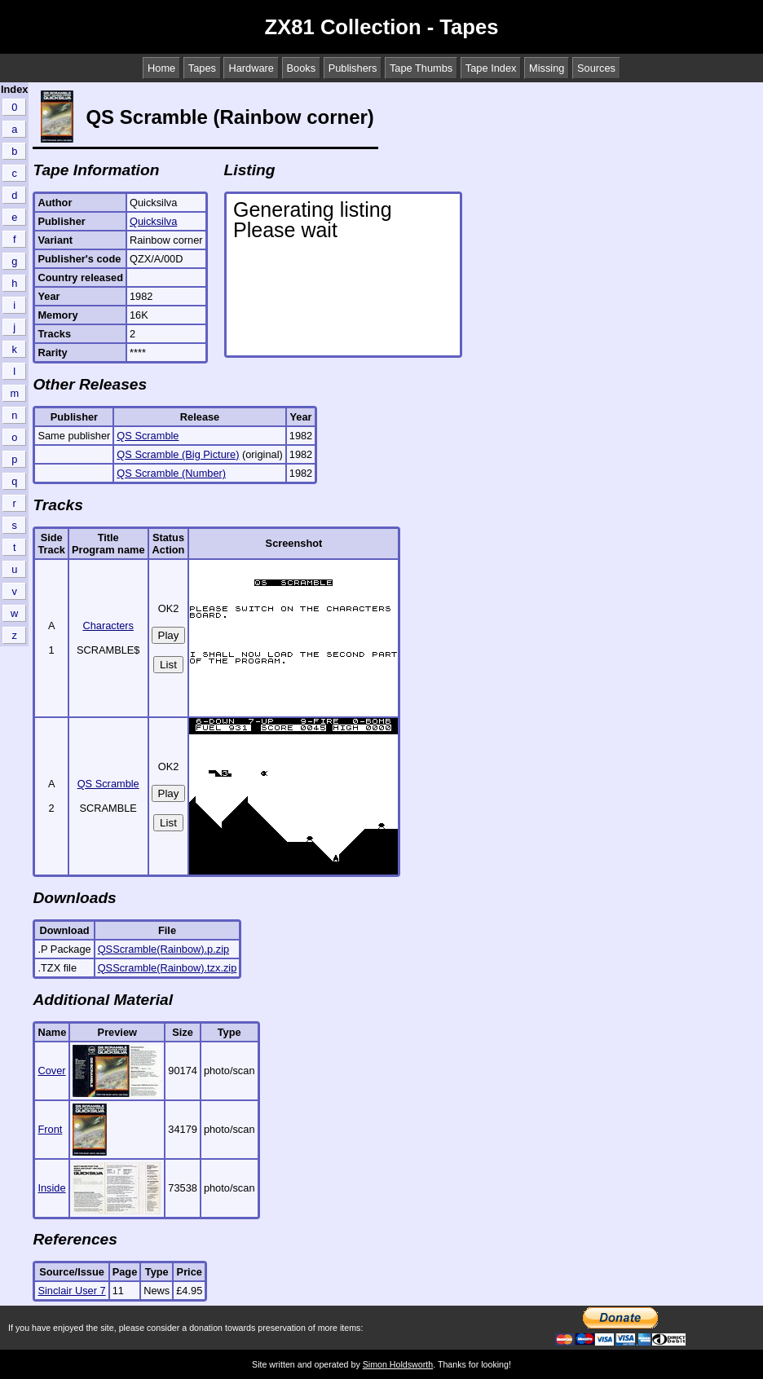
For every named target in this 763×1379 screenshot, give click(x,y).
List (168, 665)
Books (301, 68)
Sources (596, 68)
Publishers (353, 68)
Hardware (250, 68)
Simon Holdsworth (398, 1364)
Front (49, 1129)
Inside (51, 1188)
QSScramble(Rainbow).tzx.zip (167, 968)
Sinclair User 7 (71, 1290)
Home (161, 68)
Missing (546, 68)
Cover (51, 1070)
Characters (108, 625)
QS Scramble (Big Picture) (178, 454)
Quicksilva (153, 221)
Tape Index (491, 68)
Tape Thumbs (421, 68)
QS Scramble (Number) (171, 473)
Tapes (202, 68)
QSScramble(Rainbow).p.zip (163, 949)
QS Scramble (148, 436)
